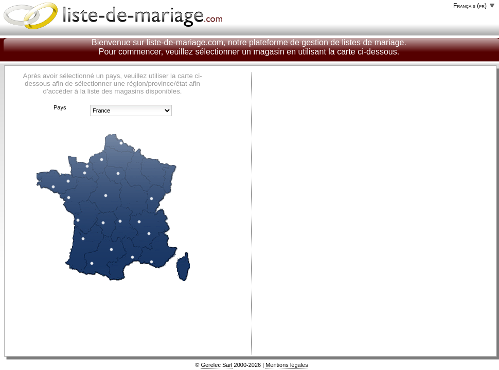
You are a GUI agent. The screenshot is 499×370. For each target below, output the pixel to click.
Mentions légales (286, 365)
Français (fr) (470, 5)
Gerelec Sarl (216, 365)
